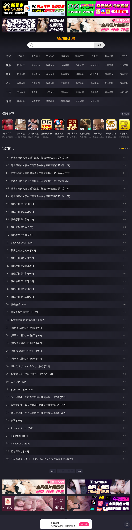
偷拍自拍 (35, 74)
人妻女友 (50, 92)
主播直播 (109, 65)
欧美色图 (50, 83)
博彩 (8, 56)
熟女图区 (109, 83)
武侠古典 (65, 92)
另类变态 (124, 74)
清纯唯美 (94, 83)
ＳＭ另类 (124, 65)
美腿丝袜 (80, 83)
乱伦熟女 (109, 74)
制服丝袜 (80, 74)
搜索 (99, 45)
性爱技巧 (124, 92)
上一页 (61, 471)
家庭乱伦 (35, 92)
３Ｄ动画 (65, 65)
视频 (8, 65)
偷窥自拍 (21, 83)
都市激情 (21, 92)
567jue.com (66, 38)
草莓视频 (50, 101)
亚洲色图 (35, 83)
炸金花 (94, 56)
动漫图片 (65, 83)
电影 (8, 74)
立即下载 (84, 524)
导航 (8, 101)
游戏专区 (65, 56)
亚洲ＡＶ (21, 65)
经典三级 (94, 74)
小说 (8, 92)
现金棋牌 (109, 56)
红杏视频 (80, 101)
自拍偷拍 (35, 65)
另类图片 (124, 83)
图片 (8, 83)
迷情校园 (80, 92)
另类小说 (94, 92)
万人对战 (50, 56)
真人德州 (35, 56)
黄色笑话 (109, 92)
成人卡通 (50, 74)
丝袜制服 (94, 65)
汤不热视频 (65, 101)
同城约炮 (21, 101)
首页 (53, 471)
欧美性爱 (65, 74)
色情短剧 (94, 101)
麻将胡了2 (79, 56)
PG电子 (20, 56)
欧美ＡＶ (50, 65)
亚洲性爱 (21, 74)
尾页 (79, 471)
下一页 (70, 471)
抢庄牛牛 (124, 56)
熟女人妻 (80, 65)
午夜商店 (35, 101)
